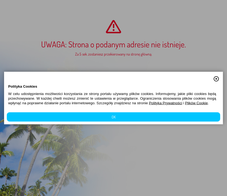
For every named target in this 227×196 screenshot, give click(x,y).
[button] (216, 76)
